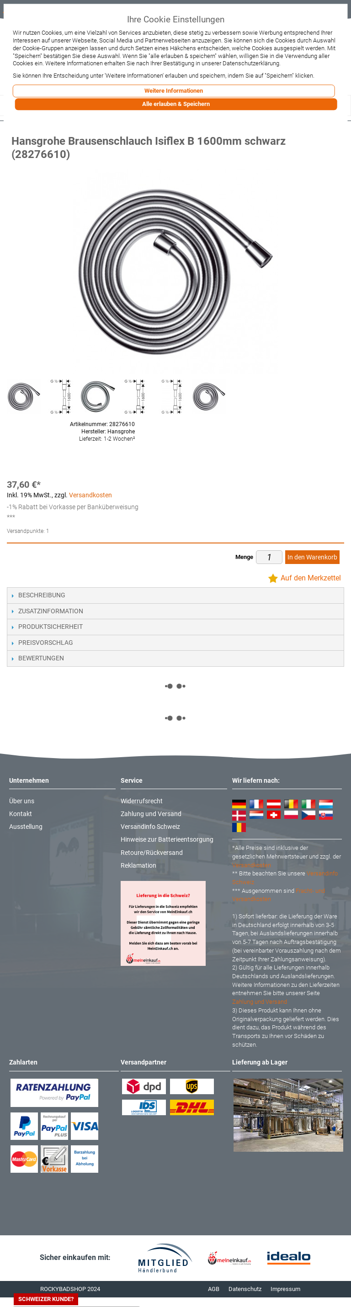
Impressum (285, 1289)
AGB (213, 1289)
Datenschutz (245, 1289)
